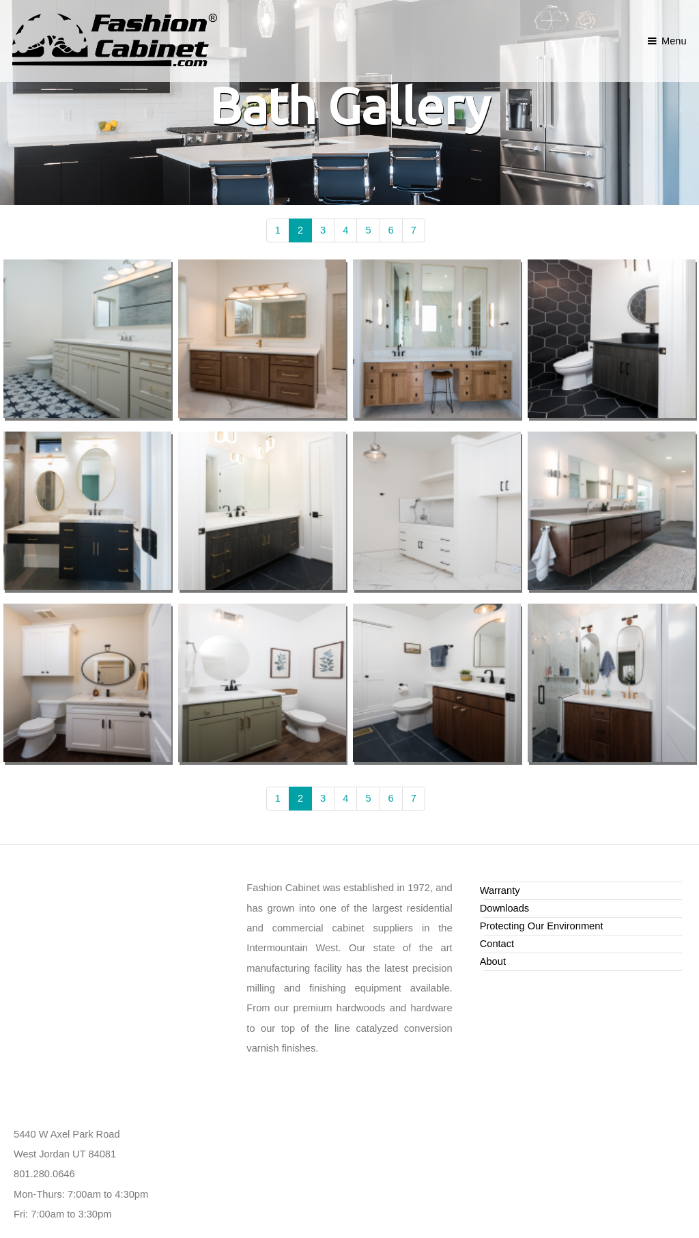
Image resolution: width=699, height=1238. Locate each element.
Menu (674, 41)
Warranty (500, 890)
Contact (497, 943)
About (493, 961)
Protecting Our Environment (541, 925)
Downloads (505, 908)
